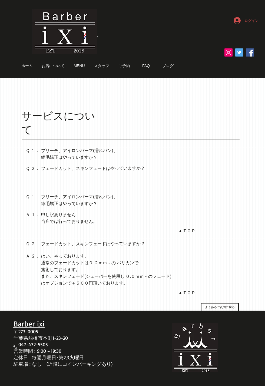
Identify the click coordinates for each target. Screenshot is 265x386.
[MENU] (79, 66)
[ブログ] (168, 66)
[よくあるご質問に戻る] (220, 307)
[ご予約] (124, 66)
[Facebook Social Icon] (250, 52)
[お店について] (53, 66)
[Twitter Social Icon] (239, 52)
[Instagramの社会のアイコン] (228, 52)
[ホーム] (27, 66)
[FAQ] (146, 66)
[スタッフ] (101, 66)
